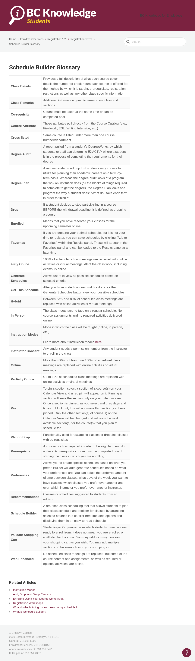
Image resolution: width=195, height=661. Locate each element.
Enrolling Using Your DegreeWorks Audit (38, 598)
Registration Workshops (28, 603)
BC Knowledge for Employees (165, 15)
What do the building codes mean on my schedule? (45, 607)
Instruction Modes (24, 589)
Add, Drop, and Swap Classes (32, 594)
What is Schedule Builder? (29, 611)
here (98, 342)
